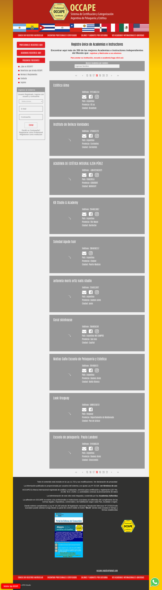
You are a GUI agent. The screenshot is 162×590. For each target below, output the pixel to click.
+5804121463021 (96, 170)
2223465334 (94, 92)
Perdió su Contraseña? (31, 130)
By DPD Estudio (25, 585)
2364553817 (94, 288)
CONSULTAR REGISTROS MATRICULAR (30, 36)
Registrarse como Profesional (31, 132)
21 (107, 75)
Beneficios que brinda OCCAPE (31, 71)
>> (118, 75)
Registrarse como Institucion (31, 134)
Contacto (24, 79)
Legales (23, 83)
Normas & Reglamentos (29, 75)
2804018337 (94, 249)
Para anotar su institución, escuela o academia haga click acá (97, 58)
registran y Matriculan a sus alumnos (106, 53)
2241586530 (94, 444)
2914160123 (94, 366)
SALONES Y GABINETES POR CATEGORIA (94, 36)
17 (94, 75)
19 (100, 75)
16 (90, 75)
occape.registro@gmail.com (107, 571)
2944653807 (94, 209)
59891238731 (94, 405)
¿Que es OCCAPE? (27, 67)
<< (76, 75)
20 (103, 75)
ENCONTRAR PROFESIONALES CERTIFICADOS (62, 36)
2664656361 (94, 327)
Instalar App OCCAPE (11, 586)
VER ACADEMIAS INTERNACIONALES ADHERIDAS (128, 36)
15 (87, 75)
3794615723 (94, 131)
